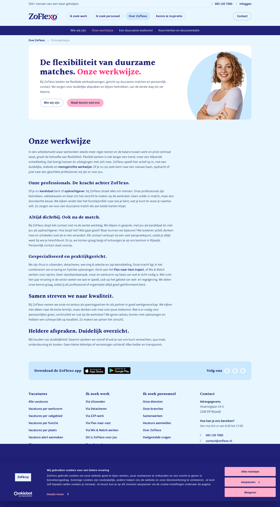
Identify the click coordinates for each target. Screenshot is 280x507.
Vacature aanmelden (157, 423)
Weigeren (250, 498)
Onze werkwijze (102, 31)
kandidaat (47, 191)
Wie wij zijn (78, 31)
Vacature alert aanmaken (46, 437)
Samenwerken (152, 416)
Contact (242, 16)
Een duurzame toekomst (136, 31)
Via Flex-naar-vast (98, 423)
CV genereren (38, 444)
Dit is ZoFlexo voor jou (101, 437)
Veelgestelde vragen (100, 451)
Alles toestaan (250, 477)
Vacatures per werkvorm (45, 409)
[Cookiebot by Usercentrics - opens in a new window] (23, 500)
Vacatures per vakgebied (45, 416)
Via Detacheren (96, 409)
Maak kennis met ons (85, 102)
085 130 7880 (214, 435)
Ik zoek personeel (111, 16)
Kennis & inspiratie (176, 16)
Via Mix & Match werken (102, 430)
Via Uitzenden (95, 401)
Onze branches (96, 444)
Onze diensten (153, 401)
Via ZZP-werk (95, 416)
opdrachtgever (75, 191)
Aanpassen (250, 487)
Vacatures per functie (43, 423)
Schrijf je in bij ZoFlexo (44, 451)
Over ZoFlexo (143, 16)
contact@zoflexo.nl (219, 441)
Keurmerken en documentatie (179, 31)
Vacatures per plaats (43, 430)
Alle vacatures (38, 401)
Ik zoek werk (79, 16)
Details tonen (55, 499)
